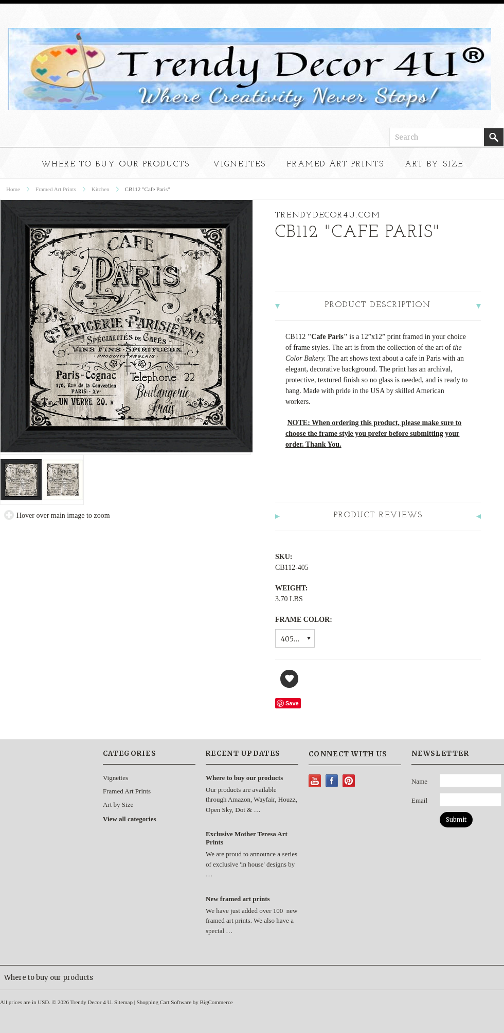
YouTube (315, 780)
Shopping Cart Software (164, 1002)
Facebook (332, 780)
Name (419, 781)
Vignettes (239, 164)
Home (13, 189)
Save (292, 703)
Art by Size (434, 164)
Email (419, 800)
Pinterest (349, 780)
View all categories (129, 819)
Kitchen (101, 189)
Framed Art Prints (335, 164)
